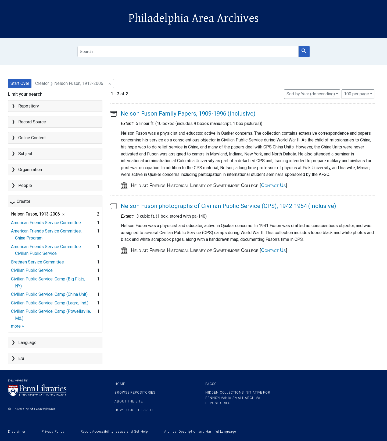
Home (119, 384)
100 (356, 93)
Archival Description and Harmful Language (200, 431)
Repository (28, 106)
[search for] (187, 51)
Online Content (32, 137)
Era (21, 358)
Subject (25, 153)
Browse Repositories (134, 392)
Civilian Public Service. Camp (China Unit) (49, 294)
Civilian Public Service (32, 270)
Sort (310, 93)
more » (17, 326)
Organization (30, 169)
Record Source (32, 121)
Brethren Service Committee (37, 262)
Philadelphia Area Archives (193, 18)
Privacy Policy (53, 431)
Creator (23, 201)
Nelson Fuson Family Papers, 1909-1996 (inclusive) (188, 113)
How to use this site (134, 410)
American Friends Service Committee (46, 222)
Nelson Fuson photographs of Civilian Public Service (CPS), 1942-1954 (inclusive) (228, 206)
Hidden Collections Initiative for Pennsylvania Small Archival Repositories (237, 398)
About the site (128, 401)
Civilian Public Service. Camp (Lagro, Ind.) (49, 302)
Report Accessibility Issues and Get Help (114, 431)
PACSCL (211, 384)
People (25, 185)
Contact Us (273, 185)
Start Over (19, 83)
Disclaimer (17, 431)
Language (27, 342)
